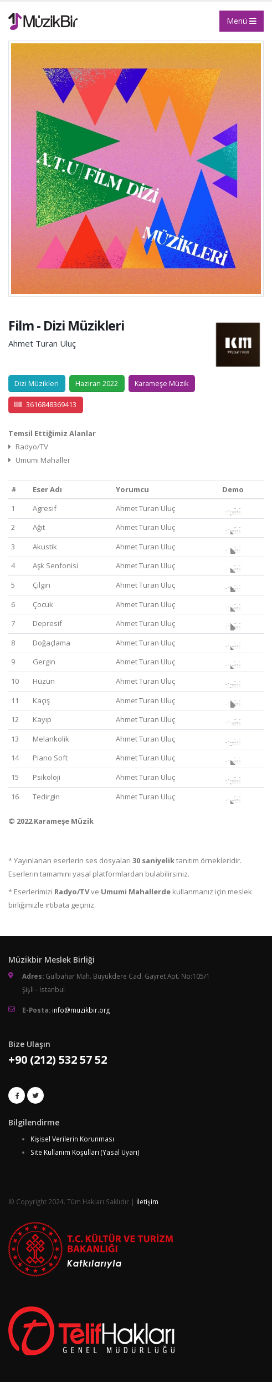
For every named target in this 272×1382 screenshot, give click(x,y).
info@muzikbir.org (81, 1009)
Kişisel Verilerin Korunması (72, 1138)
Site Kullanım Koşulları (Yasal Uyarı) (85, 1152)
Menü (241, 21)
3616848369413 (45, 404)
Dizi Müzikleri (36, 383)
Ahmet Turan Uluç (42, 343)
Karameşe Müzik (162, 383)
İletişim (147, 1201)
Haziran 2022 (96, 383)
